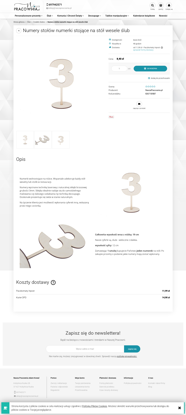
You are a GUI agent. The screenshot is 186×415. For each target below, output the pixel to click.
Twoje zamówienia (83, 383)
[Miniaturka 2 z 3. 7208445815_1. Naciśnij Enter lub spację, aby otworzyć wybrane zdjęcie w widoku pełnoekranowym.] (43, 140)
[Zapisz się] (132, 349)
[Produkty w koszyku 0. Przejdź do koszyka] (160, 6)
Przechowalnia (81, 390)
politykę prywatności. (127, 356)
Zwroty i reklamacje (59, 383)
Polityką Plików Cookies (94, 406)
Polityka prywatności (132, 383)
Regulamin (55, 390)
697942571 (21, 392)
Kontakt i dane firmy (156, 383)
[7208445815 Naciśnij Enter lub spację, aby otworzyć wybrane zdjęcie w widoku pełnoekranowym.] (60, 83)
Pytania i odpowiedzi (59, 387)
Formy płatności (106, 383)
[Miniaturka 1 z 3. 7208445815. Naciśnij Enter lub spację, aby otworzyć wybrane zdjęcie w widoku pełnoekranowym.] (25, 140)
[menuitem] (28, 16)
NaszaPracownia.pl (154, 90)
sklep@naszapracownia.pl (27, 396)
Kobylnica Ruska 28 (21, 383)
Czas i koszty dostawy (108, 390)
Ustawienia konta (82, 387)
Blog (150, 387)
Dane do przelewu (106, 387)
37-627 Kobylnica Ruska (23, 387)
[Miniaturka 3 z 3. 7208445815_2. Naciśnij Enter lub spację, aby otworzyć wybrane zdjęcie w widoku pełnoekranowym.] (60, 140)
